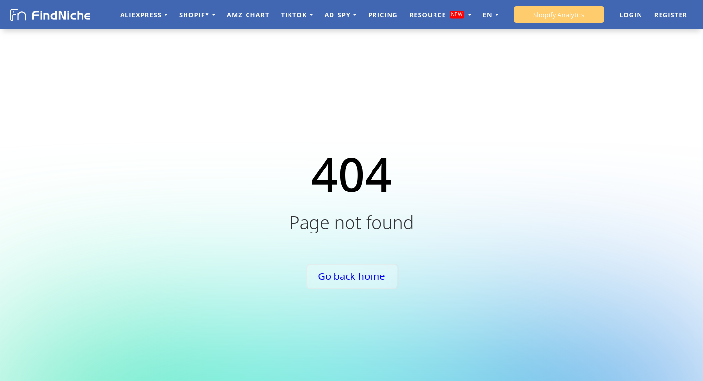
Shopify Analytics (558, 14)
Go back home (351, 276)
